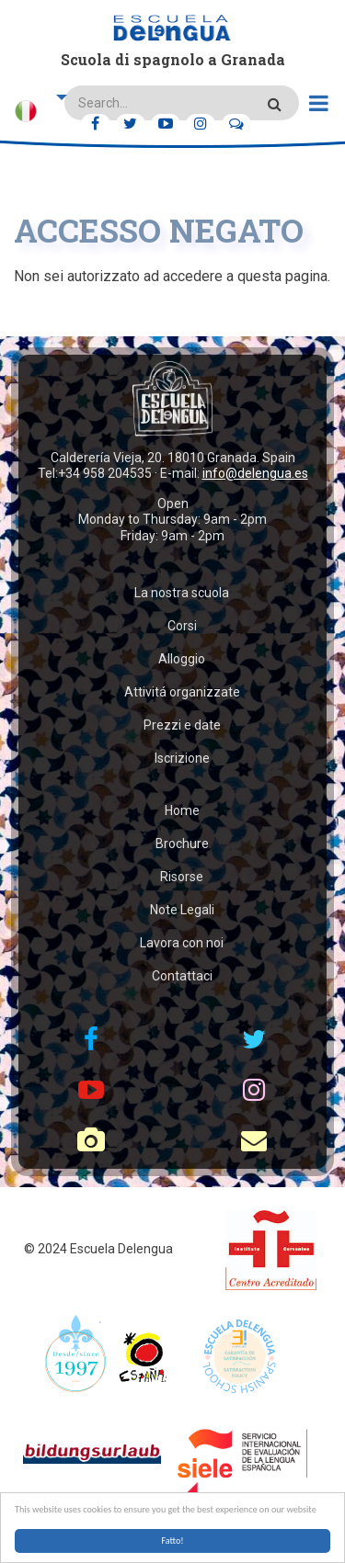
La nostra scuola (181, 592)
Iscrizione (182, 758)
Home (182, 810)
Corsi (182, 625)
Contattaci (182, 975)
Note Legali (182, 909)
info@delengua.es (255, 473)
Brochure (182, 843)
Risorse (181, 876)
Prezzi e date (182, 725)
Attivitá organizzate (182, 692)
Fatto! (172, 1540)
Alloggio (181, 658)
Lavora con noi (182, 942)
